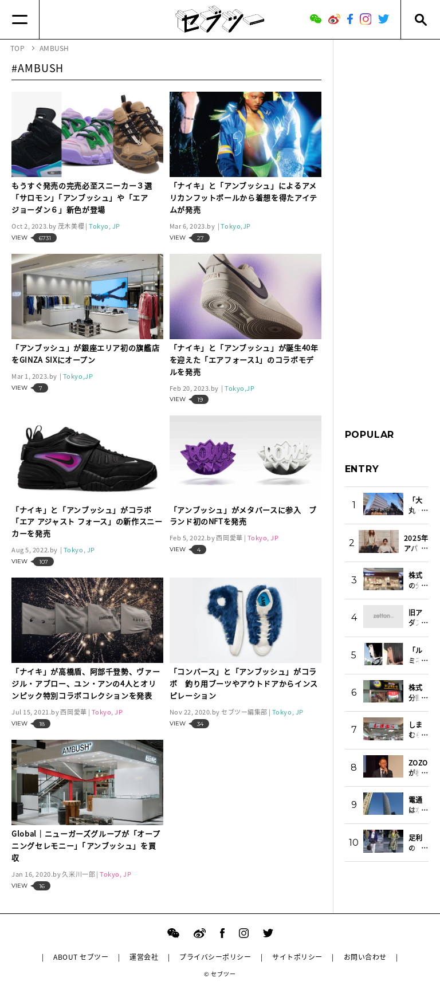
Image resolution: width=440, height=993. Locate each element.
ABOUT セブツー (80, 957)
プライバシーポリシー (215, 957)
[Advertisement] (387, 223)
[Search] (420, 19)
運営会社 (143, 957)
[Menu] (20, 19)
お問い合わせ (365, 957)
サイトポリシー (297, 957)
